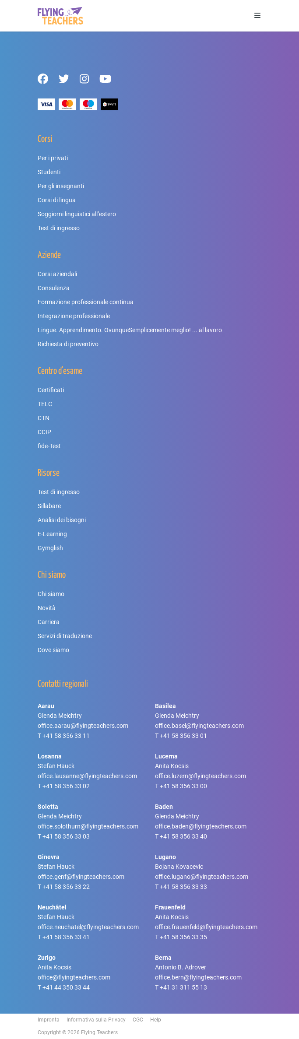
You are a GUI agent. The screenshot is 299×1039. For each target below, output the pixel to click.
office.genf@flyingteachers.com (81, 876)
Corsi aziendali (57, 273)
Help (155, 1020)
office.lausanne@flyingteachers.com (87, 775)
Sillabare (49, 505)
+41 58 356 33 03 (66, 836)
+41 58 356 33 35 (183, 937)
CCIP (44, 431)
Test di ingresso (59, 228)
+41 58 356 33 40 (183, 836)
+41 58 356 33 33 (183, 886)
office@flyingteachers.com (74, 977)
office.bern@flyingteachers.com (198, 977)
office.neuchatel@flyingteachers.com (88, 926)
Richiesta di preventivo (68, 344)
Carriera (49, 621)
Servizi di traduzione (65, 635)
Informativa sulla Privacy (96, 1020)
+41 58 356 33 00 (183, 786)
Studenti (49, 172)
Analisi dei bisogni (62, 519)
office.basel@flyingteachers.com (199, 725)
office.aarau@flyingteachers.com (83, 725)
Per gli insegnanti (61, 186)
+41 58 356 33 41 (66, 937)
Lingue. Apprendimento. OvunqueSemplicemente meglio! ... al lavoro (130, 329)
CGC (138, 1020)
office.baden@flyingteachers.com (200, 826)
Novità (47, 607)
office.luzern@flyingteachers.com (200, 775)
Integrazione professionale (74, 315)
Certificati (51, 389)
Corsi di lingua (57, 200)
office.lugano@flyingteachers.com (201, 876)
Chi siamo (51, 593)
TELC (45, 403)
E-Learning (52, 533)
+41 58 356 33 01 (183, 735)
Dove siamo (53, 649)
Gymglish (50, 547)
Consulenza (54, 287)
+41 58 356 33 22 (66, 886)
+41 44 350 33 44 (66, 987)
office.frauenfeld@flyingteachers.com (206, 926)
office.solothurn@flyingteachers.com (88, 826)
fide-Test (49, 445)
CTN (43, 417)
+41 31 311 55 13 (183, 987)
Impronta (49, 1020)
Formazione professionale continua (86, 301)
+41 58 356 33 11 (66, 735)
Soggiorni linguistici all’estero (77, 214)
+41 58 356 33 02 (66, 786)
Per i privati (53, 157)
